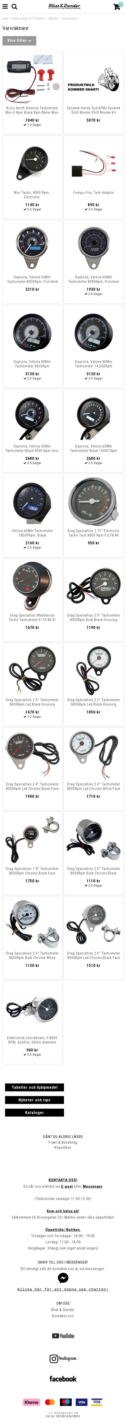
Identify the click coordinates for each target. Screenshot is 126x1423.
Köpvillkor (63, 1147)
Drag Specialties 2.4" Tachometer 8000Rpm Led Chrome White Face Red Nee (93, 788)
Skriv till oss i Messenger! (63, 1262)
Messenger (93, 1186)
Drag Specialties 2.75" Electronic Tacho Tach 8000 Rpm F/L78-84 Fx (94, 535)
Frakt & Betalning (63, 1142)
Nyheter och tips (34, 1100)
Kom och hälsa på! (63, 1211)
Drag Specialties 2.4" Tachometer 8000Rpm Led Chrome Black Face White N (93, 957)
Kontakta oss (63, 1316)
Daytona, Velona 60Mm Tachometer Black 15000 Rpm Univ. (93, 450)
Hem (5, 18)
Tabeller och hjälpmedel (35, 1087)
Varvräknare (69, 18)
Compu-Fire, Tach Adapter (93, 193)
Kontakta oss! (63, 1180)
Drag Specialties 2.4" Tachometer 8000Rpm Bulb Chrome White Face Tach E (32, 957)
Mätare (53, 18)
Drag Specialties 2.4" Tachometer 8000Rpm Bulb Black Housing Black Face (93, 619)
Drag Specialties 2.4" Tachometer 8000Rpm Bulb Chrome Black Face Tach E (93, 873)
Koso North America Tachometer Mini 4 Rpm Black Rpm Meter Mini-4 (32, 112)
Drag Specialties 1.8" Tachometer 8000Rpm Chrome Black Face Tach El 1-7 (32, 873)
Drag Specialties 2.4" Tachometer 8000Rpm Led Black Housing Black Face (32, 704)
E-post (67, 1186)
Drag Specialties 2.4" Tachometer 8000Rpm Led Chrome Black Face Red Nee (32, 788)
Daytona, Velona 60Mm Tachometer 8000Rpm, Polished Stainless (32, 281)
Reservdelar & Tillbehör (28, 18)
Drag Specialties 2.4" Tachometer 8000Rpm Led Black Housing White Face (93, 704)
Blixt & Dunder (63, 1310)
